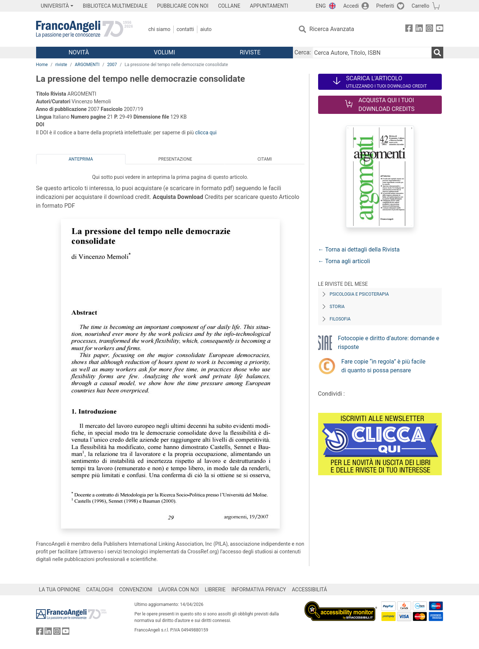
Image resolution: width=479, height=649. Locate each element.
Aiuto (206, 29)
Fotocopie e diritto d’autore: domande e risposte (388, 342)
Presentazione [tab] (175, 159)
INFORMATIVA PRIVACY (258, 589)
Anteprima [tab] (81, 159)
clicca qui (206, 132)
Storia (337, 306)
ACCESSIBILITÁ (309, 589)
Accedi (351, 6)
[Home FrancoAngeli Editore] (84, 29)
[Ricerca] (437, 52)
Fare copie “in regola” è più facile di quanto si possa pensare (383, 366)
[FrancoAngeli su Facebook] (409, 29)
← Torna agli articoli (344, 261)
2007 (112, 64)
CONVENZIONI (135, 589)
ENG (321, 6)
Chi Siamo (159, 29)
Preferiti (385, 6)
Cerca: (302, 52)
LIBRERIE (215, 589)
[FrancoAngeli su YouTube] (439, 29)
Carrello (420, 6)
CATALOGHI (99, 589)
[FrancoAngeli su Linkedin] (419, 29)
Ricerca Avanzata (331, 29)
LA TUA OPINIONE (60, 589)
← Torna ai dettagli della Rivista (359, 249)
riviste (61, 64)
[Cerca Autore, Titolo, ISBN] (371, 52)
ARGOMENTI (87, 64)
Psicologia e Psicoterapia (359, 294)
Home (42, 64)
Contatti (185, 29)
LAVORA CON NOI (178, 589)
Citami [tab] (265, 159)
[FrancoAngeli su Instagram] (429, 29)
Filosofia (340, 319)
